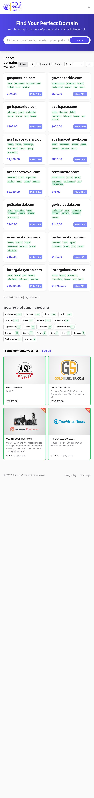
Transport (12, 333)
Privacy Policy (70, 475)
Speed (28, 320)
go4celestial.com (66, 204)
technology (56, 116)
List (31, 64)
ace (83, 116)
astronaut (65, 148)
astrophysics (13, 217)
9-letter (55, 119)
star (79, 181)
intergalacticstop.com (70, 269)
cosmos (55, 148)
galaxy (27, 181)
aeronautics (12, 152)
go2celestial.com (21, 204)
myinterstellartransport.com (31, 237)
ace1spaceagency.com (25, 139)
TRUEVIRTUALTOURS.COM (63, 438)
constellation (57, 185)
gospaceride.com (21, 77)
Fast (66, 333)
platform (67, 116)
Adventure (62, 320)
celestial (31, 214)
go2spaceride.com (67, 77)
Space (28, 333)
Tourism (45, 327)
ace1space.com (64, 106)
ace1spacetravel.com (69, 139)
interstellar (12, 250)
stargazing (76, 214)
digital (72, 112)
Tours (41, 333)
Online (66, 314)
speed (66, 246)
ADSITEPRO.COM (14, 387)
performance (69, 181)
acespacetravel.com (23, 171)
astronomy (56, 181)
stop (74, 279)
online (55, 112)
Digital (50, 314)
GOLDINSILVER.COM (60, 387)
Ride (54, 333)
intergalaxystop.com (24, 269)
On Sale (58, 64)
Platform (33, 314)
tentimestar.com (66, 171)
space (18, 87)
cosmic (22, 214)
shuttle (26, 87)
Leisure (79, 333)
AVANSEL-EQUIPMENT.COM (19, 438)
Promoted (45, 64)
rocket (10, 87)
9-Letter (44, 320)
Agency (30, 339)
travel (10, 83)
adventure (71, 83)
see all (46, 350)
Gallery (22, 64)
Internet (12, 320)
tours (74, 148)
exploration (20, 83)
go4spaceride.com (22, 106)
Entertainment (65, 327)
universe (36, 181)
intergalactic (57, 279)
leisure (10, 116)
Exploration (13, 327)
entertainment (58, 83)
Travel (30, 327)
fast (73, 246)
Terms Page (85, 475)
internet (63, 112)
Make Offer (35, 94)
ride (38, 83)
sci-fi (24, 275)
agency (30, 148)
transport (23, 246)
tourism (30, 83)
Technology (13, 314)
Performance (13, 339)
